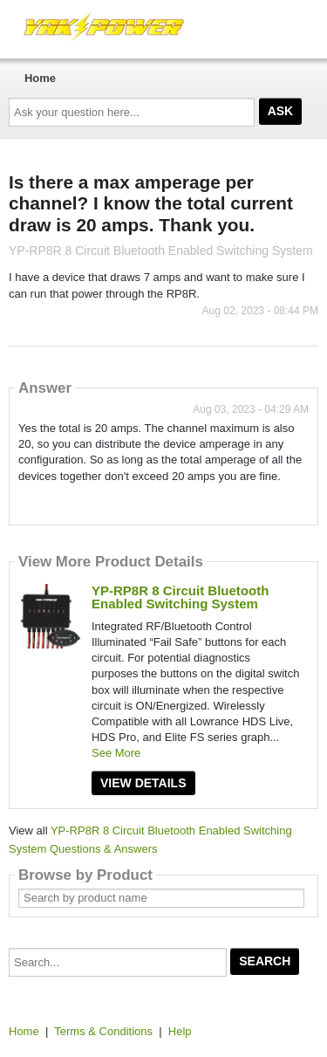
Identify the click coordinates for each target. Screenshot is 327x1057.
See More (116, 752)
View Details (143, 783)
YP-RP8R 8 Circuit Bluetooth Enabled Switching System (180, 597)
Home (40, 78)
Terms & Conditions (103, 1031)
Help (180, 1031)
